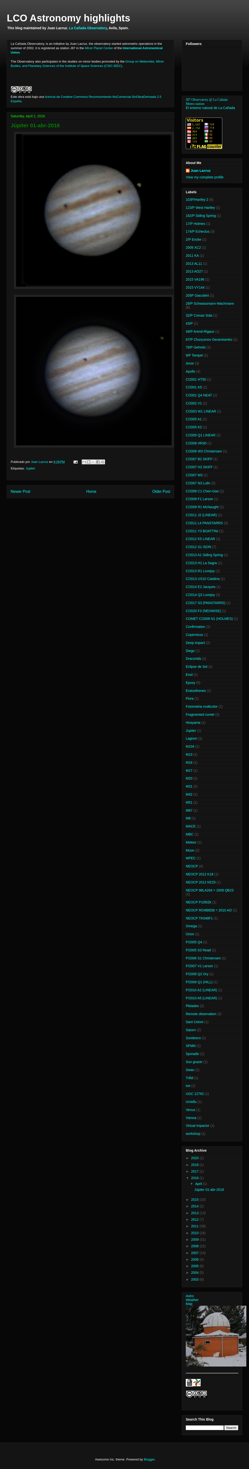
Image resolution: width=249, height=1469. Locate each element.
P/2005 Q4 (194, 942)
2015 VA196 (195, 279)
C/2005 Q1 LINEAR (200, 435)
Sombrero (193, 1038)
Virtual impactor (197, 1126)
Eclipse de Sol (196, 667)
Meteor (191, 842)
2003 (195, 1279)
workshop (193, 1134)
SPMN (191, 1046)
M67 (189, 810)
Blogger (149, 1459)
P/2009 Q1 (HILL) (199, 982)
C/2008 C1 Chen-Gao (202, 491)
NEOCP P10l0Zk (198, 902)
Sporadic (192, 1054)
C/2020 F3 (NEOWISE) (203, 611)
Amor (190, 363)
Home (91, 491)
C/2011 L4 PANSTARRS (204, 523)
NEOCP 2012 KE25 (201, 882)
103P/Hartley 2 (197, 200)
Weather (192, 1300)
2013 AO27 (194, 271)
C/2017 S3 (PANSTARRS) (205, 603)
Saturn (191, 1030)
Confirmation (195, 627)
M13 (189, 754)
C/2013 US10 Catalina (203, 579)
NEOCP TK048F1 (199, 918)
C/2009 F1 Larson (199, 499)
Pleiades (192, 1006)
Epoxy (190, 683)
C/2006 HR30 (196, 443)
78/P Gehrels (195, 347)
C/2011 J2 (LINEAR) (201, 515)
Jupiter (30, 468)
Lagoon (191, 738)
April (199, 1184)
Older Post (161, 491)
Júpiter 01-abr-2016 (209, 1190)
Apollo (190, 371)
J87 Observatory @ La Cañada (207, 99)
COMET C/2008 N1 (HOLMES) (209, 619)
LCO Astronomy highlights (68, 18)
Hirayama (193, 723)
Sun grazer (194, 1062)
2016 (195, 1178)
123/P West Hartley (200, 208)
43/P (189, 323)
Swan (190, 1070)
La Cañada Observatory (88, 28)
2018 (195, 1165)
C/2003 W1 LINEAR (201, 411)
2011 (195, 1226)
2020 (195, 1158)
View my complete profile (204, 177)
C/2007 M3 (194, 475)
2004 (195, 1273)
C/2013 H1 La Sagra (201, 563)
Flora (190, 698)
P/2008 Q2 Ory (197, 974)
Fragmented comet (200, 714)
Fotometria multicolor (202, 706)
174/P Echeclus (197, 231)
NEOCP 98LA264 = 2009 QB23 (209, 890)
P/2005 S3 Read (198, 950)
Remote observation (201, 1014)
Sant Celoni (194, 1022)
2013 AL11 (194, 264)
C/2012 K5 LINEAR (200, 539)
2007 (195, 1253)
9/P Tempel (194, 355)
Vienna (191, 1118)
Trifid (189, 1078)
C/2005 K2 (194, 427)
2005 (195, 1266)
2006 (195, 1259)
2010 (195, 1233)
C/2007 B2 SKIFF (199, 459)
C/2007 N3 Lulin (198, 483)
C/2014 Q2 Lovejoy (200, 595)
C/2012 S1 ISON (198, 547)
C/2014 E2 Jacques (200, 587)
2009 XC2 (193, 247)
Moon (190, 850)
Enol (189, 675)
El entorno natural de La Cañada (210, 108)
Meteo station (195, 104)
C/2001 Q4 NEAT (199, 395)
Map (189, 1304)
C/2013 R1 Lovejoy (200, 571)
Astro (190, 1296)
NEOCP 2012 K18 (199, 874)
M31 (189, 786)
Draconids (193, 659)
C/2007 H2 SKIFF (199, 467)
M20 (189, 778)
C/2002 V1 (194, 403)
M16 (189, 762)
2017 (195, 1171)
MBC (189, 834)
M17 (189, 770)
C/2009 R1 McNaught (202, 507)
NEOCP (192, 866)
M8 (188, 818)
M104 (190, 746)
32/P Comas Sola (199, 315)
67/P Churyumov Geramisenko (209, 339)
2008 (195, 1246)
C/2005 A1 (194, 419)
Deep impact (195, 643)
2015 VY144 (195, 287)
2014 (195, 1206)
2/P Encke (193, 239)
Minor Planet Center (99, 48)
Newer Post (20, 491)
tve (188, 1086)
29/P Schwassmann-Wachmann (210, 303)
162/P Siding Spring (201, 216)
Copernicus (194, 635)
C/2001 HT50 (196, 379)
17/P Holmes (195, 224)
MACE (191, 826)
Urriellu (191, 1102)
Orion (190, 934)
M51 (189, 802)
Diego (190, 651)
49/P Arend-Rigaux (200, 331)
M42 (189, 794)
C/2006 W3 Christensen (204, 451)
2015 (195, 1200)
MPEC (191, 858)
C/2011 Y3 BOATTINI (202, 531)
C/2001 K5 (194, 387)
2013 (195, 1213)
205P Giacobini (197, 295)
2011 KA (192, 255)
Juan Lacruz (201, 171)
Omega (191, 926)
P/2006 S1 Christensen (203, 958)
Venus (190, 1110)
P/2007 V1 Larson (199, 966)
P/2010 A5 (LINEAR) (201, 998)
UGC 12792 (195, 1094)
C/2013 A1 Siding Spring (204, 555)
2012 (195, 1219)
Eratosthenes (196, 691)
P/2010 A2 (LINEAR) (201, 990)
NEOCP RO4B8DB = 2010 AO (209, 910)
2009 (195, 1239)
